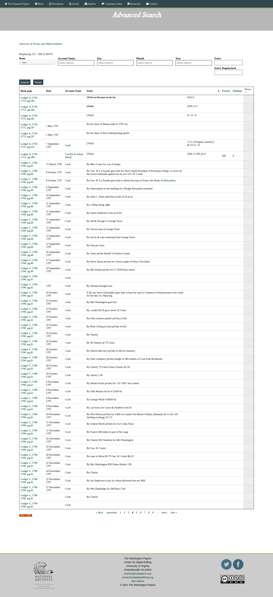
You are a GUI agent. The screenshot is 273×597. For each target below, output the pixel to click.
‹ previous (111, 512)
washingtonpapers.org (137, 573)
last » (174, 512)
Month (140, 58)
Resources (135, 4)
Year (178, 58)
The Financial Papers (18, 4)
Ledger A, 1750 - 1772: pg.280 (30, 156)
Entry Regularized (225, 68)
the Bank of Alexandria (163, 180)
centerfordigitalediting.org (137, 577)
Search (75, 4)
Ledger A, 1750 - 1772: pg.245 (30, 117)
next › (165, 512)
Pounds (226, 90)
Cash (68, 145)
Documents (57, 4)
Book (22, 58)
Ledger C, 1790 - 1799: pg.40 (30, 172)
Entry (218, 58)
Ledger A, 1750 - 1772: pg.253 (30, 145)
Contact (153, 4)
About (40, 4)
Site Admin (137, 581)
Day (99, 58)
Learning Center (113, 4)
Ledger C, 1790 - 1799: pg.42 (30, 505)
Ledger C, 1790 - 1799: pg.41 (30, 278)
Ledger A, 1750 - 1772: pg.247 (30, 126)
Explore (91, 4)
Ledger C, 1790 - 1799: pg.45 (30, 164)
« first (99, 512)
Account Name (66, 58)
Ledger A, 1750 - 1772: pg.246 (30, 99)
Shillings (237, 90)
